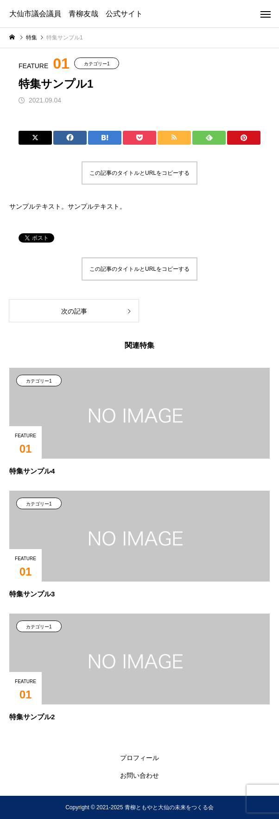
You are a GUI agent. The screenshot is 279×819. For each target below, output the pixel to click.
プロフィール (139, 757)
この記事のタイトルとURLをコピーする (139, 173)
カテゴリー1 (97, 63)
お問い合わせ (139, 775)
